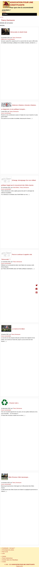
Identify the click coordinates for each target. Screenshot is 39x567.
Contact (4, 561)
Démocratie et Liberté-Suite (14, 32)
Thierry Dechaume (16, 37)
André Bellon (16, 187)
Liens (3, 553)
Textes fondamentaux (7, 558)
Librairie (4, 556)
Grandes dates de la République (10, 559)
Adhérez (4, 12)
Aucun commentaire (6, 113)
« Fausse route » (10, 403)
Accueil (1, 17)
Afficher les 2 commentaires (8, 39)
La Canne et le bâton (13, 329)
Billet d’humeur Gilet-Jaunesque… (15, 477)
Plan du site (5, 551)
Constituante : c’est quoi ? (8, 548)
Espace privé (19, 566)
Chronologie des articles (8, 550)
